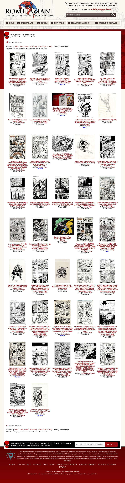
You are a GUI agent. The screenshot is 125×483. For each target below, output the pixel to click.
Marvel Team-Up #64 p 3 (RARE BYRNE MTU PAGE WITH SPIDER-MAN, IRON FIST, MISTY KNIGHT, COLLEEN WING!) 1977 (17, 371)
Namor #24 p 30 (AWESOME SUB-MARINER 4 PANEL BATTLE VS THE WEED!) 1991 (84, 204)
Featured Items (62, 30)
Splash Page (43, 205)
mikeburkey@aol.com (101, 9)
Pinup (65, 114)
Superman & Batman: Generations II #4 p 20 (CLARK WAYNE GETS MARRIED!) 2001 (84, 81)
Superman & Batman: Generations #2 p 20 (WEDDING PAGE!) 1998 (62, 80)
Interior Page (20, 84)
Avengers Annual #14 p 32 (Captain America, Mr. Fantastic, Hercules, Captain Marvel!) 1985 (17, 246)
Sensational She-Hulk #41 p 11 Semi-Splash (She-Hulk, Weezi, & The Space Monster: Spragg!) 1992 (39, 246)
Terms (69, 460)
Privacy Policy (113, 458)
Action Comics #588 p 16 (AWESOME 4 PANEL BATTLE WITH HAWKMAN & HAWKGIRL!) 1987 (40, 163)
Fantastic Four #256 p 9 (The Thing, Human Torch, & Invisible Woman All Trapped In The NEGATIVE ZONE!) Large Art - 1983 (62, 371)
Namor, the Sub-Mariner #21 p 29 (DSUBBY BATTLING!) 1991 (62, 203)
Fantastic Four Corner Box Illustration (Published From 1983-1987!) (40, 411)
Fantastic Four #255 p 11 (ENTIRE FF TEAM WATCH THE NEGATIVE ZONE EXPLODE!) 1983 (17, 329)
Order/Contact (87, 465)
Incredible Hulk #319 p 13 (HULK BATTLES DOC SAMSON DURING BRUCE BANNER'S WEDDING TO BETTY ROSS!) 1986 (40, 288)
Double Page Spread (65, 158)
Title (16, 46)
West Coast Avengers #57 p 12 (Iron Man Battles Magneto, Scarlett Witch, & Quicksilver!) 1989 (84, 329)
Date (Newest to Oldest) (28, 46)
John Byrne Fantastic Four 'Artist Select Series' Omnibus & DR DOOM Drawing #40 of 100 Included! (84, 122)
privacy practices (112, 454)
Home (11, 23)
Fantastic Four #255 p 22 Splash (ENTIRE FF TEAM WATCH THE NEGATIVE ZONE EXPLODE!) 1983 (17, 412)
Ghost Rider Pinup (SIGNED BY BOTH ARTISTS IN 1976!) (85, 162)
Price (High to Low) (45, 46)
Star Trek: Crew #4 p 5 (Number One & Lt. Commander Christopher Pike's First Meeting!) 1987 (107, 81)
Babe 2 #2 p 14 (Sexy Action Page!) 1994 (17, 120)
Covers (44, 23)
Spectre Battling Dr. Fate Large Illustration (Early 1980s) (62, 238)
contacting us (60, 454)
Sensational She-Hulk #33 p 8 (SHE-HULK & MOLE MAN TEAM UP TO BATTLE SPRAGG (107, 163)
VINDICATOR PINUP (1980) (107, 120)
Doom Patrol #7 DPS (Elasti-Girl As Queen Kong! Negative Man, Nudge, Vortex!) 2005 (62, 155)
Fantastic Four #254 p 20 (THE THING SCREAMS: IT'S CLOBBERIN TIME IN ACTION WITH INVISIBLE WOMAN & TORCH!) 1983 (107, 371)
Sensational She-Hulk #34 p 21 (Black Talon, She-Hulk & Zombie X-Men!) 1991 (17, 204)
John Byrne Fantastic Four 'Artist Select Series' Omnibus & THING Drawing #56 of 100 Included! (62, 110)
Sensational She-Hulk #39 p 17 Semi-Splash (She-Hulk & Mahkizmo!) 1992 (107, 204)
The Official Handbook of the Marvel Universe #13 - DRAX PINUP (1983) (17, 287)
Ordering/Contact (107, 23)
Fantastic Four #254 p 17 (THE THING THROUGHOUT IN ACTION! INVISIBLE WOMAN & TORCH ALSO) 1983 (39, 370)
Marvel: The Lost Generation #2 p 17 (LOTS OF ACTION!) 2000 (40, 80)
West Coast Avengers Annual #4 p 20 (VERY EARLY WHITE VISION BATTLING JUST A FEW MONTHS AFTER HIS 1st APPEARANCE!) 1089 (107, 288)
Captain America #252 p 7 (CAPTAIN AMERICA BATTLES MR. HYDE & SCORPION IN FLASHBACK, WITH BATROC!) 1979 (62, 330)
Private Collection (80, 23)
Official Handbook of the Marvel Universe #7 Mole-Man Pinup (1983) (62, 287)
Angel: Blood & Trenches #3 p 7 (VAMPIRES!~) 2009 (40, 120)
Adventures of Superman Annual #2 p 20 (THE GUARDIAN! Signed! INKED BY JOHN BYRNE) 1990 (17, 81)
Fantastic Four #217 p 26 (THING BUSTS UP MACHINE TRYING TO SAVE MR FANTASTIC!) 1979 (107, 246)
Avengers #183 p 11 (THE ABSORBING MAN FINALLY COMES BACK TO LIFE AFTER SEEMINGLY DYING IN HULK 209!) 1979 (84, 247)
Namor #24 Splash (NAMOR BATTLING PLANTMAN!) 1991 (40, 203)
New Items (59, 23)
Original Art (27, 23)
